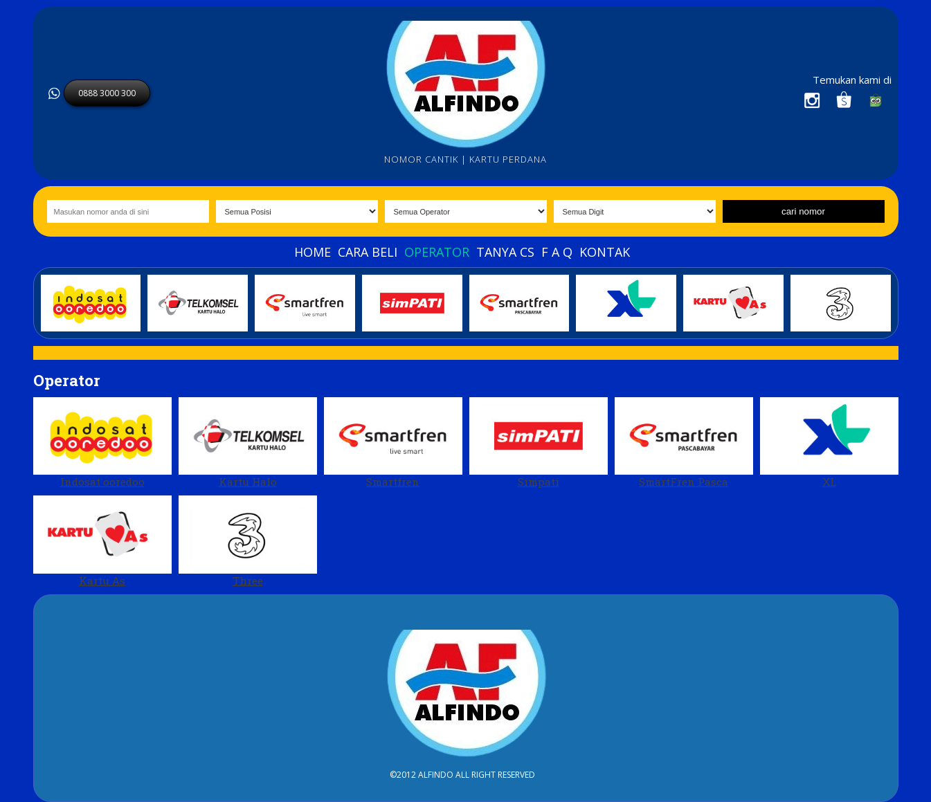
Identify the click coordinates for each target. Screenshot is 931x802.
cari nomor (803, 211)
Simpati (538, 443)
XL (829, 443)
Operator (436, 252)
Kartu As (102, 541)
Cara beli (367, 252)
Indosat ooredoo (102, 443)
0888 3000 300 (107, 93)
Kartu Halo (248, 443)
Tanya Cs (505, 252)
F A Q (556, 252)
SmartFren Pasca (684, 443)
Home (312, 252)
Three (248, 541)
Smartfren (393, 443)
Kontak (604, 252)
